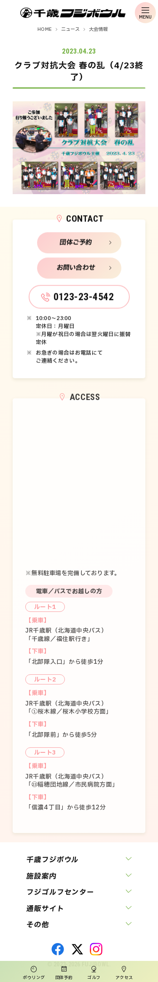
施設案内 (41, 876)
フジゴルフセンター (60, 892)
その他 (38, 925)
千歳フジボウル (52, 860)
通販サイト (45, 909)
